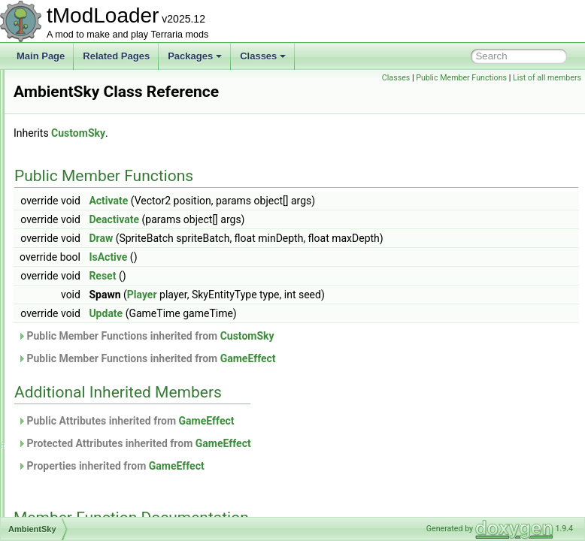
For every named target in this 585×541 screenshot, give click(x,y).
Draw (289, 259)
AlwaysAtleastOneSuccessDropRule (122, 267)
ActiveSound (75, 85)
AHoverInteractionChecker (103, 185)
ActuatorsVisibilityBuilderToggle (112, 102)
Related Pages (116, 56)
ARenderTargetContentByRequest (118, 499)
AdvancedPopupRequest (100, 135)
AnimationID (74, 449)
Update (294, 334)
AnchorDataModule (88, 383)
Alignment (69, 201)
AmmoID (67, 350)
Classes (263, 56)
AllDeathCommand (88, 218)
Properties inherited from (299, 487)
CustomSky (266, 154)
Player (330, 316)
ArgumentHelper (82, 515)
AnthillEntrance (80, 482)
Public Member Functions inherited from (333, 357)
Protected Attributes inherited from (322, 464)
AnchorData (73, 366)
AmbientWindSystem (91, 333)
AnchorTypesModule (91, 416)
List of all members (547, 94)
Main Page (41, 56)
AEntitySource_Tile (88, 152)
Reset (290, 297)
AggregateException (90, 168)
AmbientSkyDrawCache (97, 317)
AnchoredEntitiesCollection (103, 399)
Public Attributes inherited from (314, 442)
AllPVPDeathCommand (97, 251)
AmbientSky (74, 300)
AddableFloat (76, 118)
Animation (69, 433)
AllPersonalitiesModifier (97, 234)
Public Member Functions (531, 78)
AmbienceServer (83, 284)
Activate (296, 222)
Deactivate (302, 240)
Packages (195, 56)
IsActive (296, 278)
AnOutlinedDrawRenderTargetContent (126, 466)
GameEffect (436, 379)
